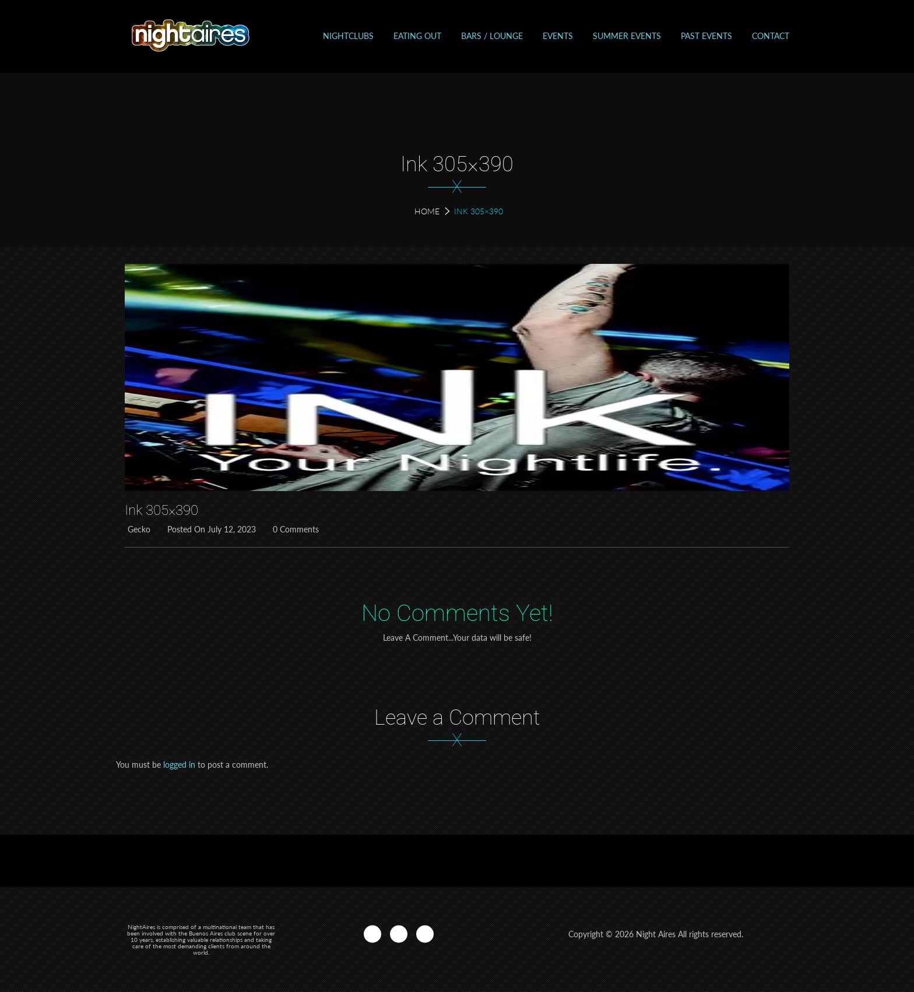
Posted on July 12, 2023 (210, 529)
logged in (179, 764)
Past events (706, 36)
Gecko (137, 529)
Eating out (417, 36)
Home (427, 211)
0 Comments (294, 529)
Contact (770, 36)
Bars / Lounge (492, 36)
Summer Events (627, 36)
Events (558, 36)
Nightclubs (348, 36)
